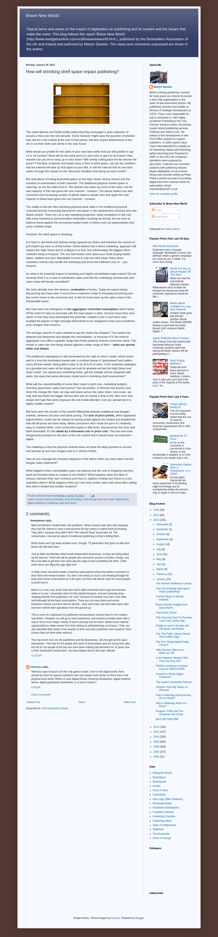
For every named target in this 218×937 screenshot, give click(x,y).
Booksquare (159, 781)
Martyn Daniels (163, 86)
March (160, 569)
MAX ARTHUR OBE (167, 719)
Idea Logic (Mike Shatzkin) (168, 799)
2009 (156, 741)
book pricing (89, 499)
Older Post (129, 702)
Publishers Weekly (163, 812)
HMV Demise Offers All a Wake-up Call (170, 651)
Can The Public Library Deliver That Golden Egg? (173, 635)
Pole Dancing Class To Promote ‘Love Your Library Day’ (174, 619)
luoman (115, 918)
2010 (156, 736)
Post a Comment (40, 694)
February (161, 574)
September (163, 539)
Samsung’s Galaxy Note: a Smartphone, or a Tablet (180, 469)
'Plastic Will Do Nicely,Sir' (178, 406)
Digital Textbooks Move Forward (171, 338)
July (159, 549)
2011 (156, 731)
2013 (156, 519)
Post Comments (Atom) (55, 708)
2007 (156, 751)
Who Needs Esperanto (165, 246)
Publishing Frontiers (164, 816)
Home (82, 702)
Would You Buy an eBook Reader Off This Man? (180, 271)
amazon (40, 499)
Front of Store (160, 790)
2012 (156, 726)
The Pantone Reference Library (173, 583)
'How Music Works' (166, 612)
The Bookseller (161, 833)
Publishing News (162, 820)
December (162, 524)
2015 (156, 509)
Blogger (139, 918)
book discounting (73, 499)
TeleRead (158, 829)
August (160, 544)
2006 (156, 756)
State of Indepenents (164, 825)
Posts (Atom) (172, 229)
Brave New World (42, 15)
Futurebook (159, 794)
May (159, 559)
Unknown (36, 667)
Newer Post (33, 702)
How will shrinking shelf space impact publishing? (173, 590)
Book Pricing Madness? (177, 362)
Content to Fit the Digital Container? (169, 676)
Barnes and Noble (54, 499)
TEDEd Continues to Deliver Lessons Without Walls (172, 667)
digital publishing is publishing (43, 503)
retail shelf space (67, 503)
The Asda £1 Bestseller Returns (174, 682)
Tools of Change (162, 838)
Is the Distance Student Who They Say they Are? (172, 659)
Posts (156, 210)
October (161, 534)
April (159, 564)
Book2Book (159, 777)
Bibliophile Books (162, 772)
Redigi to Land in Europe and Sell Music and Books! (172, 627)
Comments (159, 216)
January (161, 579)
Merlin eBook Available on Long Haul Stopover (180, 306)
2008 (156, 746)
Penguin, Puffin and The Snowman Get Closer (169, 713)
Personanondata (162, 803)
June (159, 554)
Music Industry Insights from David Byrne (172, 606)
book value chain (105, 499)
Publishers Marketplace (166, 807)
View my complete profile (163, 193)
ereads (157, 785)
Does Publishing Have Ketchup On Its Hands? (173, 697)
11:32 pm (36, 655)
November (162, 529)
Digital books (122, 499)
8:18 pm (35, 687)
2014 (156, 515)
